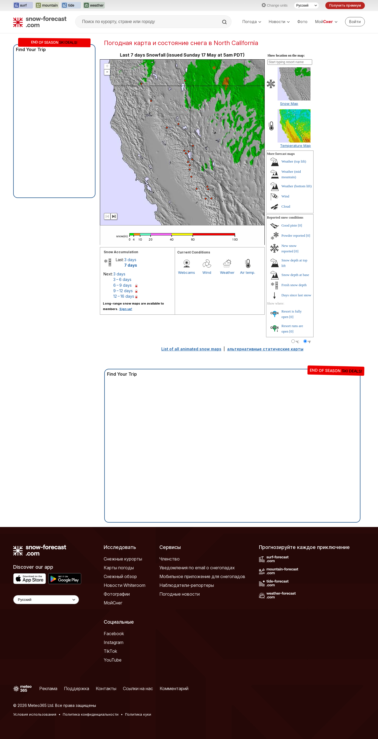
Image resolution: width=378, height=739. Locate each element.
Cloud (285, 206)
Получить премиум (345, 5)
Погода (251, 21)
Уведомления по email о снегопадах (197, 567)
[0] (300, 225)
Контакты (106, 688)
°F (309, 342)
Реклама (48, 688)
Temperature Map (295, 145)
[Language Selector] (46, 599)
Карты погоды (119, 567)
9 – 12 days (123, 290)
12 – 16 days (123, 296)
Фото (302, 21)
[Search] (225, 22)
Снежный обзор (120, 576)
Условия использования (34, 714)
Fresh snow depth (294, 285)
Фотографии (117, 594)
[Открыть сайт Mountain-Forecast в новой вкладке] (47, 5)
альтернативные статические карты (265, 349)
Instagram (113, 642)
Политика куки (138, 714)
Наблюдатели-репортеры (186, 585)
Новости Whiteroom (124, 585)
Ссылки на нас (138, 688)
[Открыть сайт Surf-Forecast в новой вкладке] (23, 5)
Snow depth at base (295, 275)
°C (297, 342)
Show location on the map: (286, 55)
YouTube (113, 660)
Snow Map (289, 103)
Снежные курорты (123, 559)
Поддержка (76, 688)
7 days (130, 265)
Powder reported (293, 235)
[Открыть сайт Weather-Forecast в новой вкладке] (94, 5)
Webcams (186, 272)
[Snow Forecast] (39, 21)
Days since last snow (296, 295)
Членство (169, 559)
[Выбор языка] (306, 5)
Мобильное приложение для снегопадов (202, 576)
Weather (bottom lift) (296, 186)
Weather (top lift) (293, 161)
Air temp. (247, 272)
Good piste (289, 225)
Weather (227, 272)
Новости (279, 21)
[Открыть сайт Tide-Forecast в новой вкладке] (71, 5)
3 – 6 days (122, 279)
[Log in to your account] (355, 21)
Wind (206, 272)
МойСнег (113, 603)
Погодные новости (179, 594)
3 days (130, 259)
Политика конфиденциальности (91, 714)
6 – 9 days (122, 285)
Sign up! (125, 309)
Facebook (114, 633)
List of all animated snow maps (191, 349)
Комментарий (174, 688)
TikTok (110, 651)
